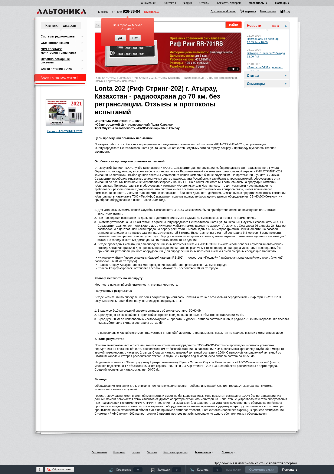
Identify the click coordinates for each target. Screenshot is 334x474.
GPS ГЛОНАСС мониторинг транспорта (58, 50)
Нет (135, 38)
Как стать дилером (229, 2)
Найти (233, 24)
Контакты (170, 2)
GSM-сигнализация (55, 42)
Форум (187, 2)
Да (120, 38)
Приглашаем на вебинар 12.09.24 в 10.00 (263, 40)
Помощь (280, 2)
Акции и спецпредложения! (59, 77)
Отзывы (204, 2)
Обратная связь (61, 469)
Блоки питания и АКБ (56, 68)
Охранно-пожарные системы (55, 60)
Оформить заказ (261, 469)
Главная (100, 77)
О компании (148, 2)
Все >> (276, 26)
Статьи (111, 77)
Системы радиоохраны (58, 36)
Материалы (257, 2)
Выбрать (150, 12)
